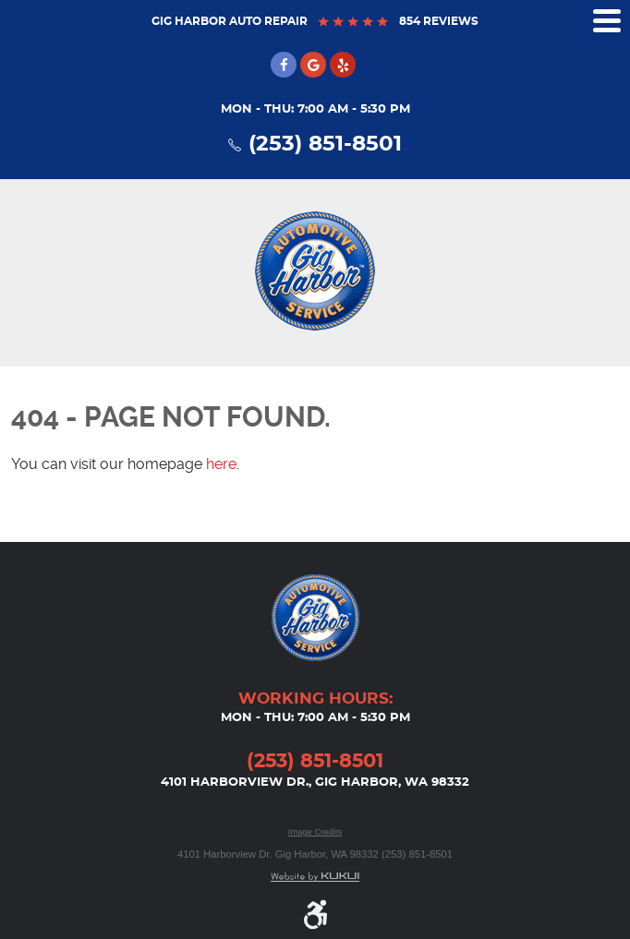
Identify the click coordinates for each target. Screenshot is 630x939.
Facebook (284, 65)
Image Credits (315, 832)
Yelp (343, 65)
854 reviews (437, 21)
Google (313, 65)
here (221, 464)
